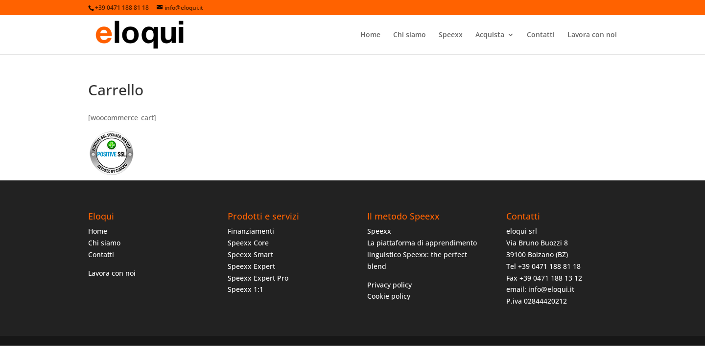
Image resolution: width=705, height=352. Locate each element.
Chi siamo (409, 35)
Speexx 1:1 (245, 289)
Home (370, 35)
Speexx (451, 35)
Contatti (541, 35)
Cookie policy (388, 296)
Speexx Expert (251, 266)
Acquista (489, 35)
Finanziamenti (251, 231)
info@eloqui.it (551, 289)
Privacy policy (389, 284)
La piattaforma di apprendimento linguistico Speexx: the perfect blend (422, 254)
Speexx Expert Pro (258, 278)
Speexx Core (248, 242)
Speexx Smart (250, 254)
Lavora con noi (592, 35)
